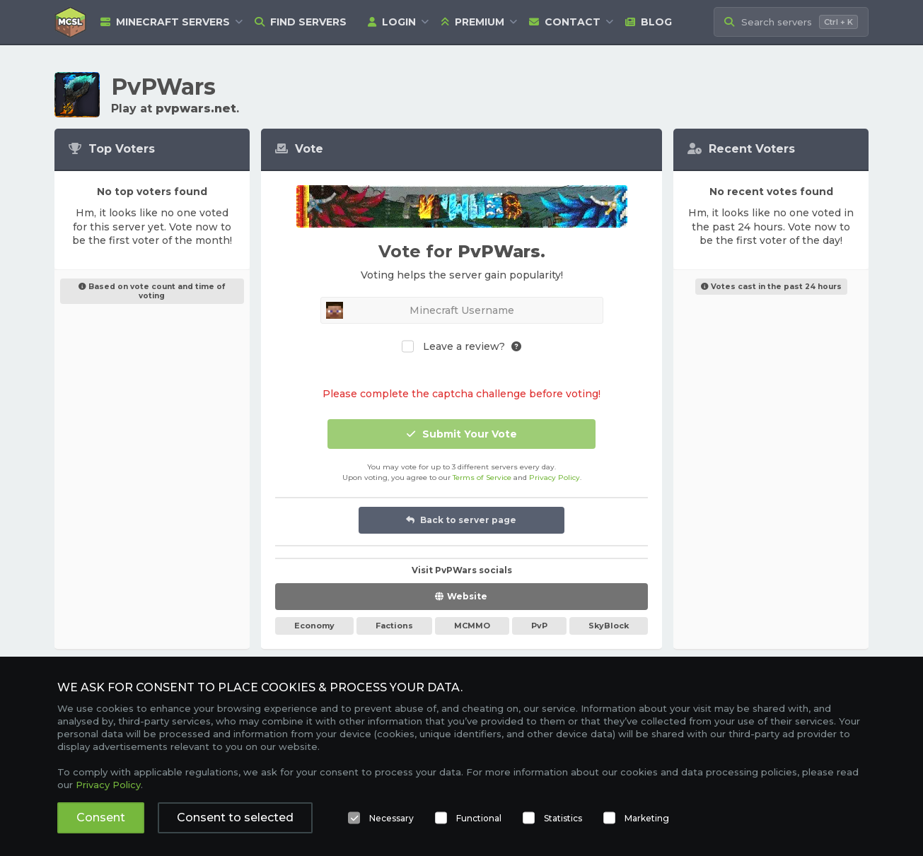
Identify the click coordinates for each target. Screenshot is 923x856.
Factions (394, 626)
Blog (648, 22)
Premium (472, 22)
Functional (478, 818)
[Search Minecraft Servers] (791, 22)
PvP (539, 626)
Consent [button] (100, 817)
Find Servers (301, 22)
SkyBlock (608, 626)
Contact (564, 22)
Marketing (647, 818)
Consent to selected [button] (235, 817)
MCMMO (472, 626)
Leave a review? (464, 347)
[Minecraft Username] (461, 310)
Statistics (563, 818)
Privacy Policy (554, 477)
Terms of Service (482, 477)
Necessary (391, 818)
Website (467, 596)
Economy (314, 626)
